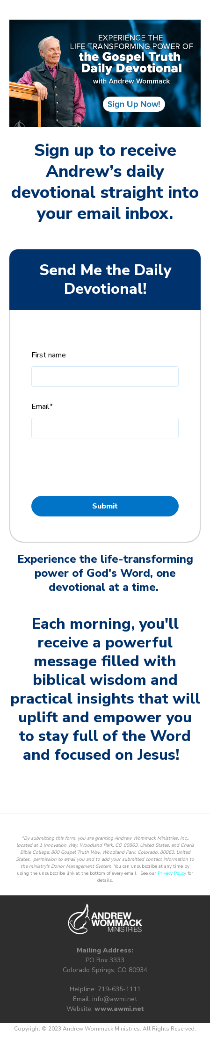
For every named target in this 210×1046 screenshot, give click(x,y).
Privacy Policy (77, 481)
